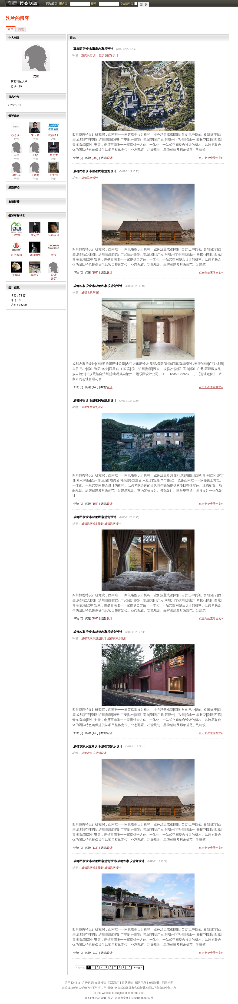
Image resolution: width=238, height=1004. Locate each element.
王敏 (35, 155)
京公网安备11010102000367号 (134, 998)
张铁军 (16, 235)
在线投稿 (100, 982)
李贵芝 (35, 275)
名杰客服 (16, 255)
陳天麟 (35, 135)
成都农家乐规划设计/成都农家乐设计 (97, 746)
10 (128, 967)
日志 (21, 29)
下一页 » (137, 967)
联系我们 (113, 982)
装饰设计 (53, 235)
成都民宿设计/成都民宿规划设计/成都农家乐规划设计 (108, 861)
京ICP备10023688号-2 (98, 998)
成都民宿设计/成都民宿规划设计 (94, 171)
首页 (10, 29)
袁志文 (35, 235)
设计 (13, 105)
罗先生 (54, 155)
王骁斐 (35, 175)
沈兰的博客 (17, 18)
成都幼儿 (53, 135)
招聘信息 (140, 982)
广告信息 (87, 982)
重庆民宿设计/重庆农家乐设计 (93, 49)
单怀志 (16, 175)
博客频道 (22, 3)
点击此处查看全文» (211, 157)
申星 (16, 155)
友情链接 (154, 982)
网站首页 (51, 3)
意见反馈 (127, 982)
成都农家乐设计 (91, 292)
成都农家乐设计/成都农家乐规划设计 (97, 286)
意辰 (53, 255)
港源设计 (16, 135)
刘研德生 (35, 255)
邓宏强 (54, 175)
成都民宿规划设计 (92, 407)
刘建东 (16, 275)
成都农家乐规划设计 (93, 638)
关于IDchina (72, 982)
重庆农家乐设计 (108, 55)
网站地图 (167, 982)
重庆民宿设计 (89, 55)
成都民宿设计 (89, 177)
